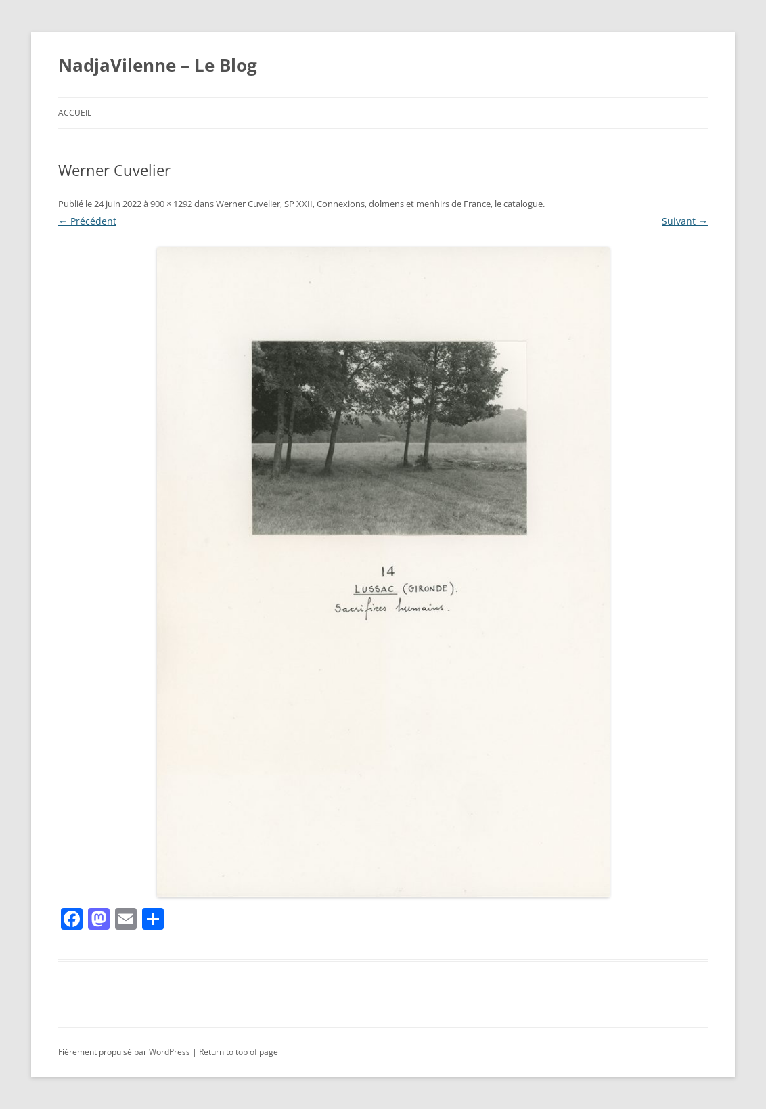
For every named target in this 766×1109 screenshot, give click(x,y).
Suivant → (685, 220)
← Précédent (87, 220)
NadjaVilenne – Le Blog (157, 65)
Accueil (74, 112)
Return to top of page (238, 1052)
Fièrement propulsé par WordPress (124, 1052)
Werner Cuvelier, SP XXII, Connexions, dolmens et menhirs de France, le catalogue (379, 204)
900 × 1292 (171, 204)
